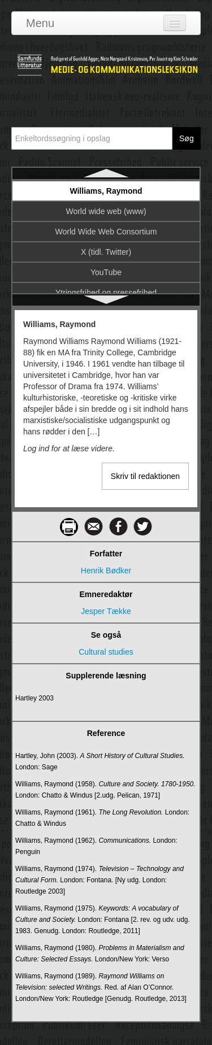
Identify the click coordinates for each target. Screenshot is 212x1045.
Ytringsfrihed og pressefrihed (106, 292)
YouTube (106, 272)
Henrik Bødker (106, 570)
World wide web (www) (106, 211)
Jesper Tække (106, 611)
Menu (40, 23)
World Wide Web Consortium (106, 231)
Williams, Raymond (106, 190)
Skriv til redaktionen (145, 476)
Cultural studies (106, 651)
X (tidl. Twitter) (106, 251)
